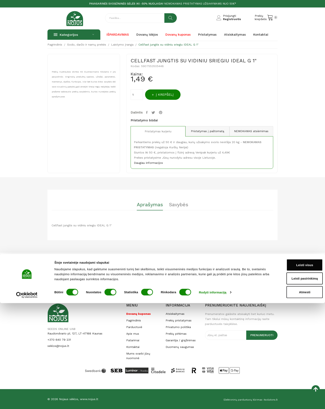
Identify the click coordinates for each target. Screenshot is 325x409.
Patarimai (132, 340)
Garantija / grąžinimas (181, 340)
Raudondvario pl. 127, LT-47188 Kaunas (74, 333)
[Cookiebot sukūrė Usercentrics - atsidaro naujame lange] (27, 401)
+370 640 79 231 (59, 339)
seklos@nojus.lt (58, 345)
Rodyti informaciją (212, 398)
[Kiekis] (137, 94)
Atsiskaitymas (175, 313)
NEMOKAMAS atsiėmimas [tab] (249, 131)
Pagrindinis (133, 320)
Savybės (182, 205)
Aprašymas (146, 205)
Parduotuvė (134, 327)
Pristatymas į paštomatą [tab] (202, 131)
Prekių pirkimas (176, 333)
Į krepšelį (169, 95)
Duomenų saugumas (180, 347)
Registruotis (232, 19)
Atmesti (290, 398)
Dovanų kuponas (138, 313)
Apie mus (132, 333)
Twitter (155, 112)
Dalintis (148, 112)
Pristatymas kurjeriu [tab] (154, 131)
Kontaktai (132, 347)
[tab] (146, 206)
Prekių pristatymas (179, 320)
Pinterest (164, 112)
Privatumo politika (178, 327)
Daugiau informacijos (148, 162)
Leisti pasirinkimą (290, 384)
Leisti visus (290, 371)
